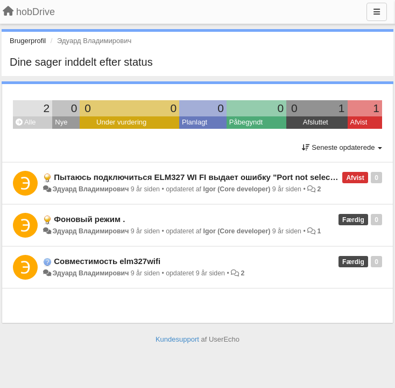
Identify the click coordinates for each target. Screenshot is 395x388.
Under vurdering (121, 122)
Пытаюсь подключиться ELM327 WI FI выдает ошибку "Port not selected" (200, 177)
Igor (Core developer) (236, 189)
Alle (26, 122)
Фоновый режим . (89, 219)
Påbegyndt (246, 122)
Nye (61, 122)
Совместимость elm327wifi (107, 261)
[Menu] (376, 12)
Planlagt (194, 122)
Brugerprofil (28, 41)
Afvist (359, 122)
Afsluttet (315, 122)
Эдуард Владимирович (90, 189)
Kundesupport (177, 339)
